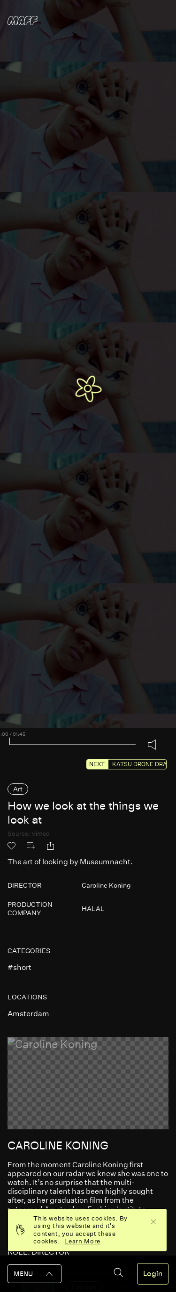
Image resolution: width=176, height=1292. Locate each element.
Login (152, 1273)
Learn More (82, 1241)
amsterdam (28, 1013)
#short (19, 967)
